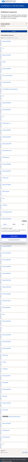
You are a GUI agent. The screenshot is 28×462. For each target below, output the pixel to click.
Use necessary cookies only (14, 239)
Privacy (17, 459)
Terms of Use (9, 459)
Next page (24, 452)
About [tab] (23, 224)
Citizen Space (4, 461)
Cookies (13, 459)
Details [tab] (14, 224)
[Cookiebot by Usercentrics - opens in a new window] (22, 221)
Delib (11, 461)
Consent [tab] (5, 224)
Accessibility (3, 459)
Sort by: (2, 37)
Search (14, 31)
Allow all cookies (14, 236)
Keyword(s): (3, 25)
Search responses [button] (5, 23)
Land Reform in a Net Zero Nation (12, 6)
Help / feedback (23, 459)
